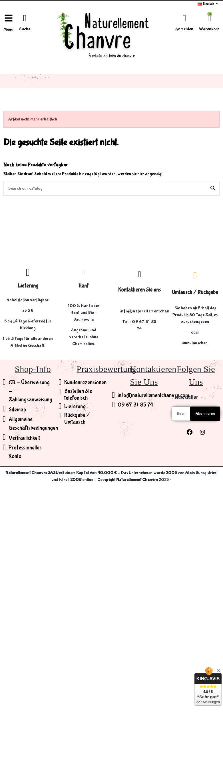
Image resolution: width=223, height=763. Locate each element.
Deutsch (209, 4)
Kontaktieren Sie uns (139, 290)
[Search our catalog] (213, 188)
